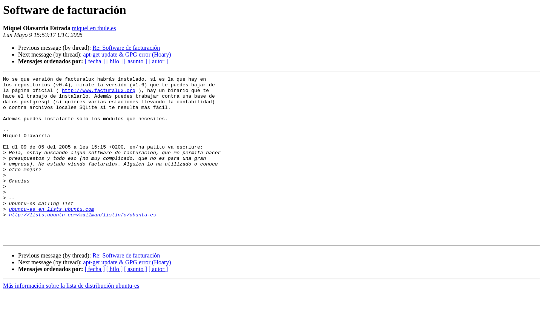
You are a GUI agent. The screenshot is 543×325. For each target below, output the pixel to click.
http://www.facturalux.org (98, 93)
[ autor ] (158, 61)
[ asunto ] (135, 61)
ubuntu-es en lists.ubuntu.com (51, 236)
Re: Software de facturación (126, 47)
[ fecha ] (94, 61)
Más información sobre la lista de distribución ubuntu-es (71, 318)
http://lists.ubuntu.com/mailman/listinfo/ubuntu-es (82, 242)
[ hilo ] (114, 61)
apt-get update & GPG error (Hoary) (127, 54)
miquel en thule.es (94, 28)
